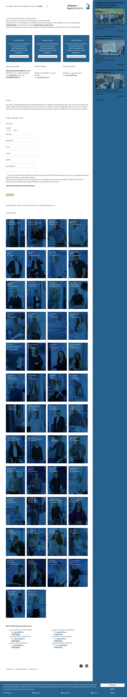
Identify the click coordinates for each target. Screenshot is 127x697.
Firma (8, 147)
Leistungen (9, 6)
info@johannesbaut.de (13, 77)
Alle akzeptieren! (112, 685)
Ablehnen (113, 693)
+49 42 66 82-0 (18, 632)
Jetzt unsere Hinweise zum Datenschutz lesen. (20, 186)
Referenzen (26, 6)
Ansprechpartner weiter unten (43, 25)
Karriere (33, 6)
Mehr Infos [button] (31, 689)
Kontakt (39, 6)
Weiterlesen (121, 31)
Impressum (9, 669)
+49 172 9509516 (61, 645)
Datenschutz (33, 669)
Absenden (10, 195)
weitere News (99, 100)
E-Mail (8, 153)
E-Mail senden (10, 227)
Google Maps (65, 693)
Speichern (112, 689)
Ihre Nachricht (10, 166)
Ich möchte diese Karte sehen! (19, 56)
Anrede (8, 128)
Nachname (9, 140)
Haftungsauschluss (21, 669)
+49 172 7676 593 (71, 75)
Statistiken (36, 693)
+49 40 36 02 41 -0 (43, 77)
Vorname (8, 134)
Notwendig (7, 693)
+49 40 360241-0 (19, 639)
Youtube (94, 693)
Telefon (8, 160)
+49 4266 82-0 (13, 75)
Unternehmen (18, 6)
